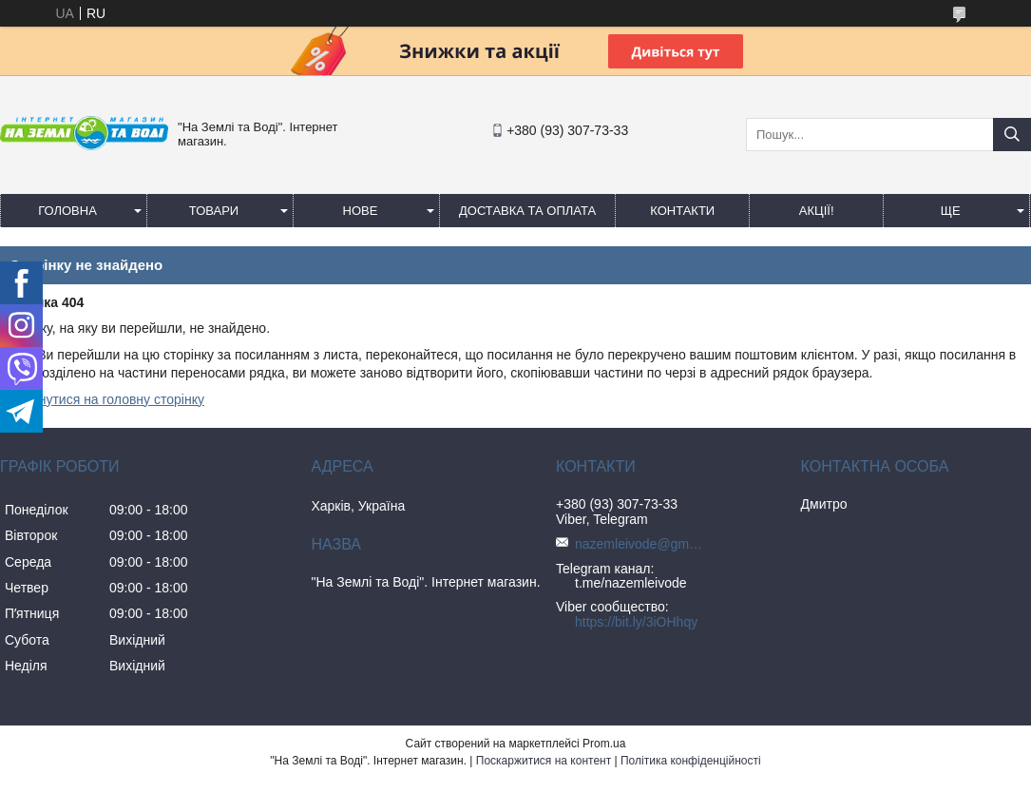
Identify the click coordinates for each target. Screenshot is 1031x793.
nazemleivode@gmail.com (641, 543)
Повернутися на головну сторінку (102, 399)
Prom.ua (603, 743)
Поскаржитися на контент (543, 760)
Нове (360, 210)
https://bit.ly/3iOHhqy (636, 621)
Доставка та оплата (527, 210)
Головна (67, 210)
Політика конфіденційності (691, 760)
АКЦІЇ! (816, 210)
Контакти (682, 210)
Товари (214, 210)
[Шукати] (1012, 134)
